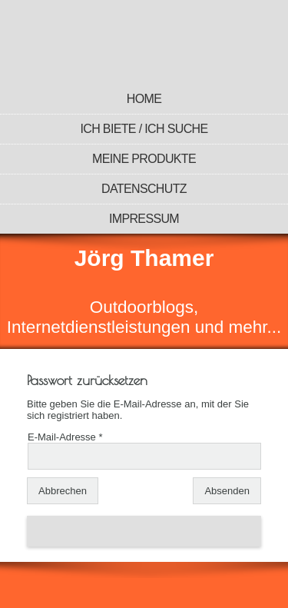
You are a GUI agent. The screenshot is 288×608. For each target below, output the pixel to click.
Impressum (144, 218)
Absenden (227, 491)
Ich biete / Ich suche (143, 128)
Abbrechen (62, 491)
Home (144, 98)
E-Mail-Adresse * (65, 437)
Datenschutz (144, 188)
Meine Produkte (144, 158)
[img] (144, 42)
